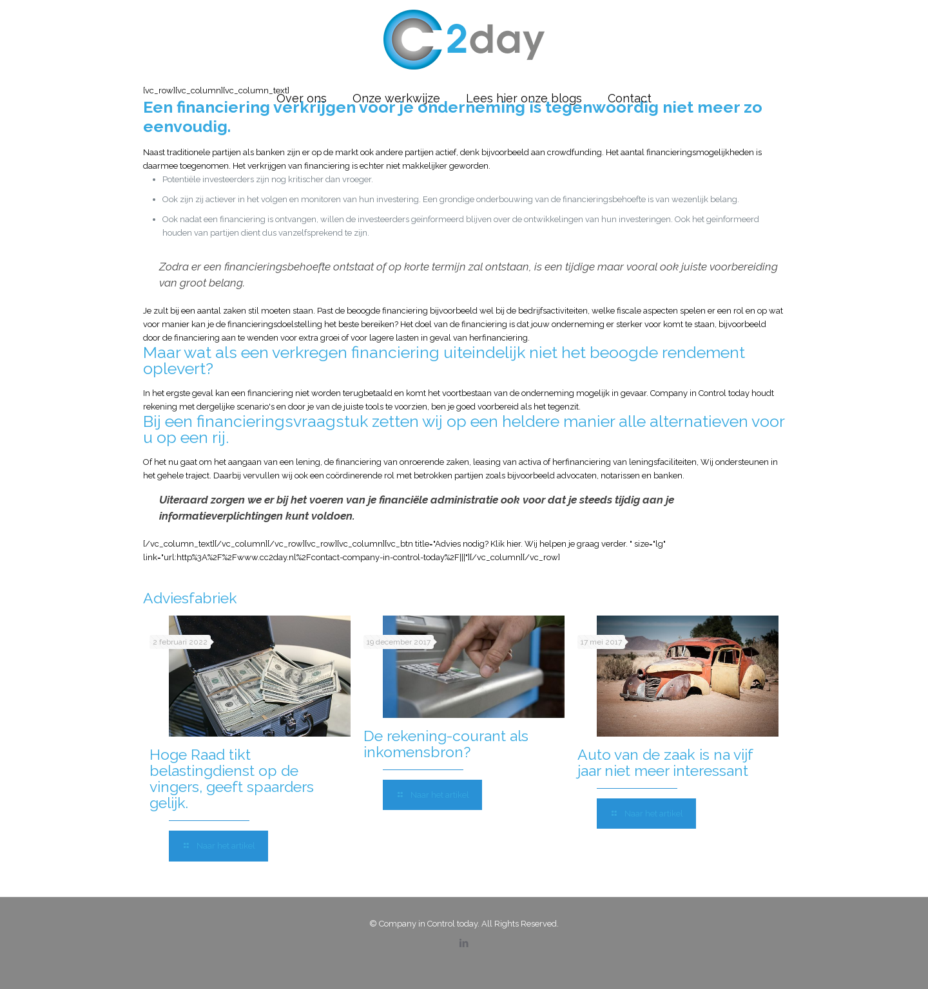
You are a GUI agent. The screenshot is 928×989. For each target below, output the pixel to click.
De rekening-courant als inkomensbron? (445, 743)
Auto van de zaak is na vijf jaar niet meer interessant (665, 762)
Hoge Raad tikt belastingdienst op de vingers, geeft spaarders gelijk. (232, 778)
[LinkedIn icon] (464, 943)
